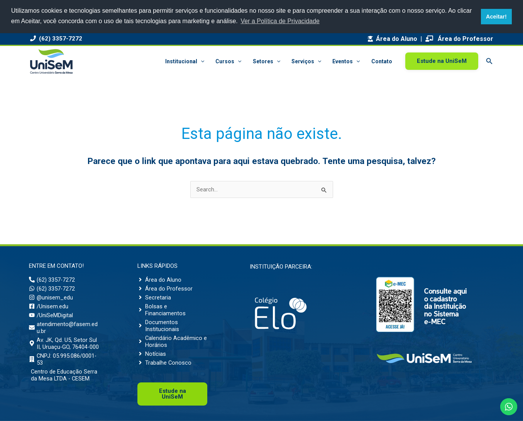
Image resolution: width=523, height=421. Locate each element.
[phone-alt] (52, 279)
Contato (381, 61)
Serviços (307, 61)
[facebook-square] (48, 306)
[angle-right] (159, 279)
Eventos (347, 61)
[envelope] (64, 328)
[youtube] (51, 315)
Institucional (186, 61)
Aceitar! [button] (496, 17)
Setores (267, 61)
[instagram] (51, 297)
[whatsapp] (52, 288)
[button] (202, 61)
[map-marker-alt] (64, 346)
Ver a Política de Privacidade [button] (280, 21)
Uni (172, 393)
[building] (64, 366)
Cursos (230, 61)
